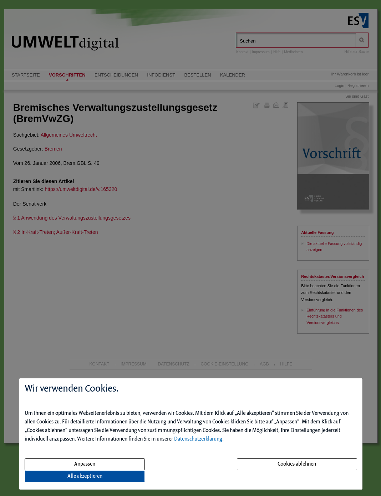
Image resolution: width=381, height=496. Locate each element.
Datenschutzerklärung (198, 439)
